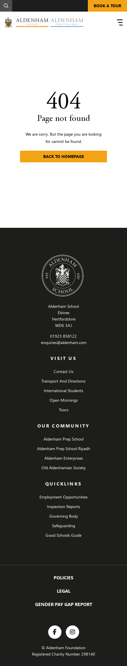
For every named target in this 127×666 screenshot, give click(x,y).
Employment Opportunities (63, 497)
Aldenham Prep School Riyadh (63, 448)
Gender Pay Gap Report (63, 604)
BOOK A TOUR (107, 5)
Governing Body (63, 516)
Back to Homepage (63, 156)
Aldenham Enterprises (63, 458)
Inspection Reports (63, 506)
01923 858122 (63, 336)
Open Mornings (64, 400)
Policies (63, 577)
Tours (63, 409)
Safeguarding (63, 525)
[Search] (6, 6)
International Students (63, 390)
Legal (63, 591)
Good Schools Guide (63, 535)
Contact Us (63, 371)
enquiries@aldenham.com (63, 342)
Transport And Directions (63, 381)
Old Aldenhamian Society (63, 467)
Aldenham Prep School (63, 439)
